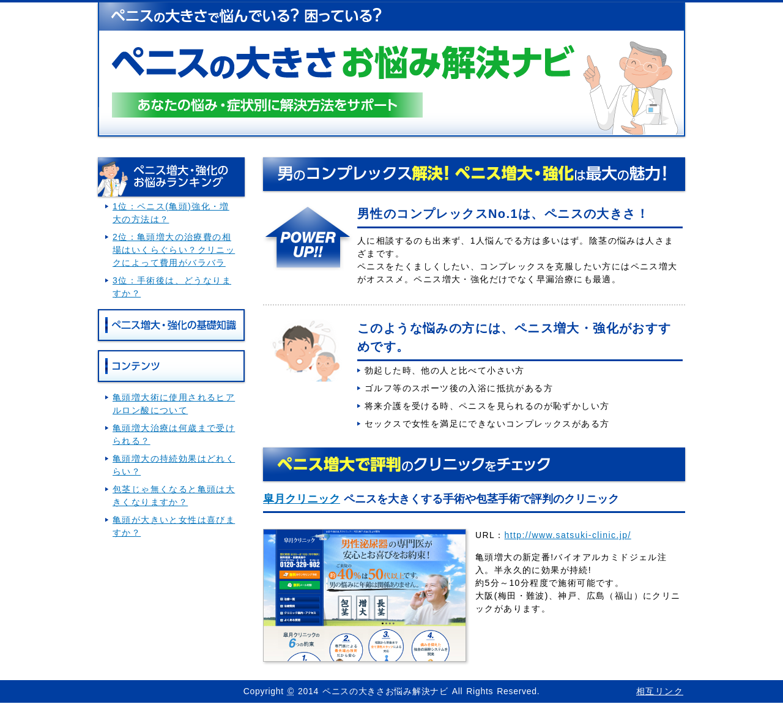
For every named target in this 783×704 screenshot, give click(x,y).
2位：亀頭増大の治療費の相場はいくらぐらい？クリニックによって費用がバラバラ (174, 250)
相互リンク (659, 691)
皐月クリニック (301, 499)
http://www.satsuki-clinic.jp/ (568, 535)
